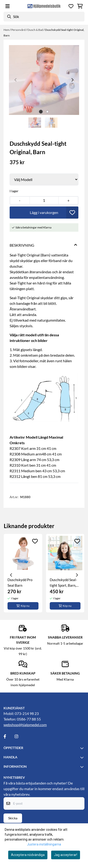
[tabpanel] (23, 573)
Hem (7, 30)
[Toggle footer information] (82, 748)
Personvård (18, 30)
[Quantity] (44, 200)
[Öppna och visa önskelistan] (71, 6)
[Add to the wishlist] (35, 541)
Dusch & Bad (35, 30)
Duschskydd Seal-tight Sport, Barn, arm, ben (63, 583)
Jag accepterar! (65, 855)
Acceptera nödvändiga (28, 855)
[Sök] (44, 16)
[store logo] (44, 6)
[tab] (41, 112)
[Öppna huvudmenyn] (7, 6)
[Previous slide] (15, 80)
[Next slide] (72, 80)
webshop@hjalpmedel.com (25, 724)
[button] (72, 212)
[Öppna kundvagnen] (79, 6)
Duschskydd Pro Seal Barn (20, 582)
